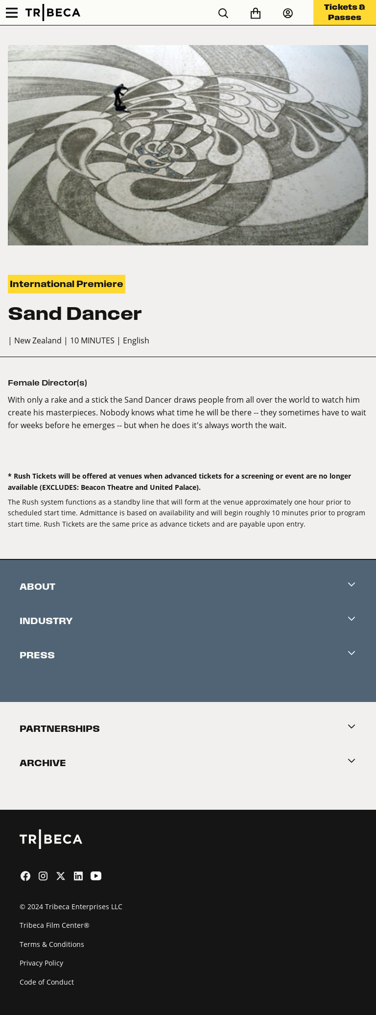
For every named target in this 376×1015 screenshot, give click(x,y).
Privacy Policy (41, 962)
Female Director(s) (47, 383)
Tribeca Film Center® (55, 925)
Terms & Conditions (52, 944)
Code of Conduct (47, 982)
